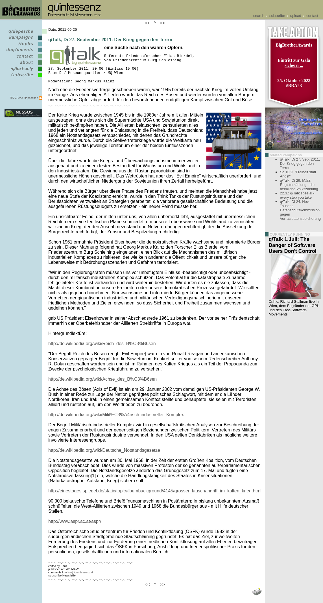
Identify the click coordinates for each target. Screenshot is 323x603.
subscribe (277, 16)
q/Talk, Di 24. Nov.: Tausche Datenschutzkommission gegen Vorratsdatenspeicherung (300, 210)
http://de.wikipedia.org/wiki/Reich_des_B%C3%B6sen (102, 349)
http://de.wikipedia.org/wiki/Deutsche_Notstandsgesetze (104, 456)
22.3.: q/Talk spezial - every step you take (297, 195)
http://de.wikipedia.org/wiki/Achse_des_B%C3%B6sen (102, 385)
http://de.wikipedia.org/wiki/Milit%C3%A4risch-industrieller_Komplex (116, 420)
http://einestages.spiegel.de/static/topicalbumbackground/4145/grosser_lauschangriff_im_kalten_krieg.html (154, 496)
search (258, 16)
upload (295, 16)
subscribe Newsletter (62, 581)
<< (149, 23)
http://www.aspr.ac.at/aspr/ (74, 527)
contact (312, 16)
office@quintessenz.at (79, 578)
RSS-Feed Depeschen (24, 98)
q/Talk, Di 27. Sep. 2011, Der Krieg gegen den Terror (300, 163)
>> (161, 23)
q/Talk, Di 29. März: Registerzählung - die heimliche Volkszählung (299, 184)
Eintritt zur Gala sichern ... (294, 63)
